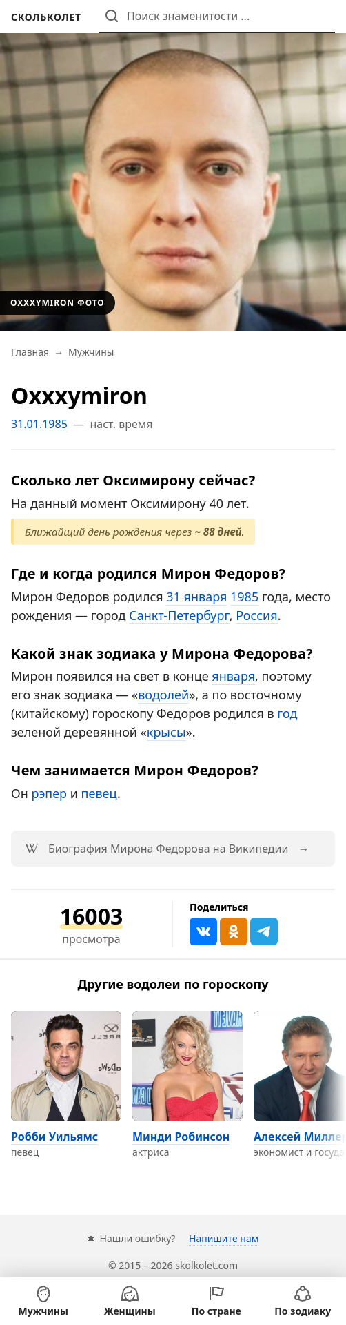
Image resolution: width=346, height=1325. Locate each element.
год (287, 713)
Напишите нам (223, 1238)
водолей (163, 694)
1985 (244, 596)
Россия (257, 615)
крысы (166, 732)
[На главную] (46, 16)
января (233, 676)
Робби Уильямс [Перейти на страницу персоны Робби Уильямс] (54, 1136)
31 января (196, 596)
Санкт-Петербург (179, 615)
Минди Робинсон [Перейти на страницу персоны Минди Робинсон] (181, 1136)
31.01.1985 (39, 424)
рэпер (49, 793)
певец (99, 793)
